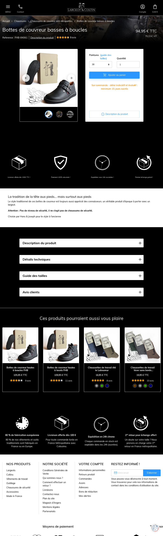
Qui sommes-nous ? (53, 478)
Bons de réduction (88, 491)
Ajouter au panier (114, 75)
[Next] (71, 78)
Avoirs (82, 483)
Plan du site (49, 498)
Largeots (10, 470)
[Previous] (26, 78)
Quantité (121, 58)
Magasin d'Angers (52, 502)
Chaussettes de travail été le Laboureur (102, 369)
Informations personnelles (92, 470)
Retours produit (87, 474)
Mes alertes (85, 496)
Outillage (10, 483)
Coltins (9, 474)
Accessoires (12, 491)
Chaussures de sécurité (18, 487)
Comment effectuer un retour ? (54, 484)
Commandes (85, 478)
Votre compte (91, 464)
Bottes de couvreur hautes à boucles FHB (20, 369)
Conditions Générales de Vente (55, 472)
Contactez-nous (51, 494)
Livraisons (48, 490)
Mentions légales (51, 507)
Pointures (100, 57)
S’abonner (152, 472)
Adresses (83, 487)
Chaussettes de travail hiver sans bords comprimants (143, 369)
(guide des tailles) (105, 57)
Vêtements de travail (17, 479)
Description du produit (42, 37)
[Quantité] (128, 64)
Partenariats (49, 511)
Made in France (14, 496)
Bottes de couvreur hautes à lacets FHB (61, 369)
